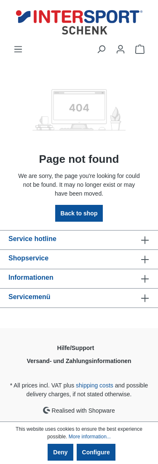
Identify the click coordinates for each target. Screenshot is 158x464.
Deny (60, 452)
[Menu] (18, 49)
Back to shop (79, 213)
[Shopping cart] (140, 49)
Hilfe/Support (75, 348)
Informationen (31, 277)
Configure (96, 452)
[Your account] (120, 49)
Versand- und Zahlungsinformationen (79, 361)
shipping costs (94, 385)
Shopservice (28, 258)
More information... (90, 437)
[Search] (101, 49)
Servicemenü (29, 296)
